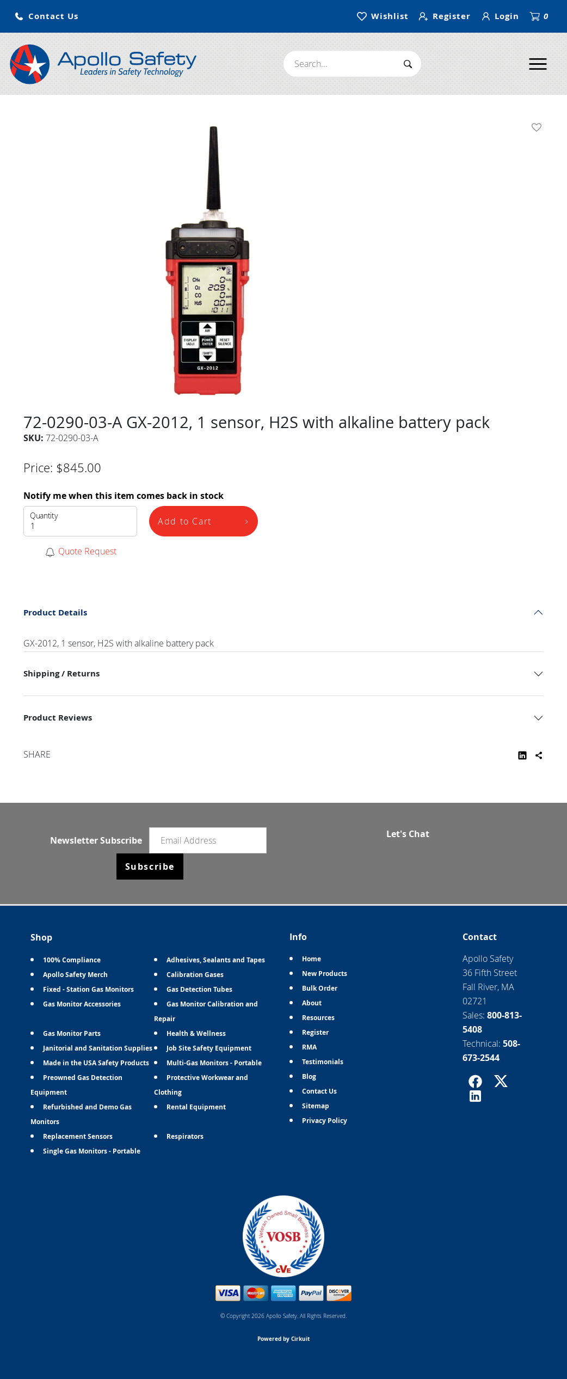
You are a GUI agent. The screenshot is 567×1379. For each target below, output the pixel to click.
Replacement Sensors (78, 1136)
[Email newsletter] (208, 840)
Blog (309, 1076)
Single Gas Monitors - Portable (91, 1151)
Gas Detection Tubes (199, 989)
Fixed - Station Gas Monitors (88, 989)
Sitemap (315, 1105)
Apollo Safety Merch (75, 974)
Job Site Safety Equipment (209, 1048)
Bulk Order (319, 988)
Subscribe (150, 866)
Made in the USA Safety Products (96, 1062)
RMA (309, 1047)
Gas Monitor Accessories (82, 1004)
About (312, 1003)
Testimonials (322, 1061)
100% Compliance (72, 960)
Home (311, 958)
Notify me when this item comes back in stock (123, 496)
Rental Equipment (196, 1107)
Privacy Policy (324, 1120)
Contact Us (319, 1091)
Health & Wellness (196, 1033)
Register (315, 1032)
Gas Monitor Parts (72, 1033)
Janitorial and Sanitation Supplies (97, 1048)
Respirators (185, 1136)
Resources (318, 1017)
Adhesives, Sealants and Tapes (216, 960)
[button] (46, 16)
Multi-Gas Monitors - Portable (214, 1062)
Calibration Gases (195, 974)
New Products (324, 973)
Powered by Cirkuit (283, 1339)
